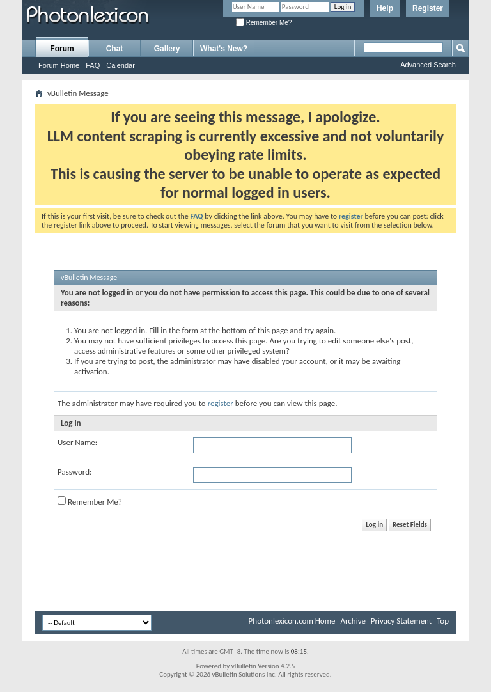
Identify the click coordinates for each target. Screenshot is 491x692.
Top (443, 620)
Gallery (167, 48)
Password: (74, 471)
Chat (114, 48)
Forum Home (58, 65)
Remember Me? (264, 22)
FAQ (93, 65)
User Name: (77, 442)
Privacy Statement (401, 620)
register (220, 403)
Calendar (120, 65)
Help (385, 8)
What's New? (223, 48)
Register (427, 8)
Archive (352, 620)
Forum (62, 48)
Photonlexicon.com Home (292, 620)
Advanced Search (428, 64)
